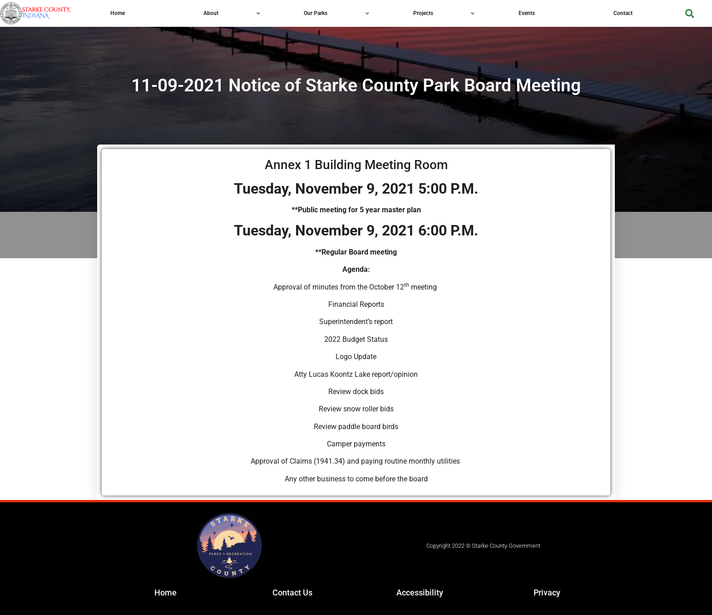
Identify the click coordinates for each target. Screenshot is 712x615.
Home (165, 592)
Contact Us (292, 592)
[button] (689, 13)
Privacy (547, 592)
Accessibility (419, 592)
